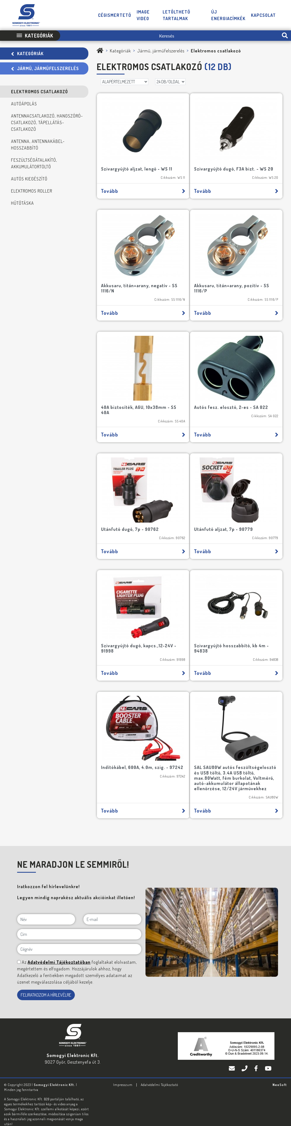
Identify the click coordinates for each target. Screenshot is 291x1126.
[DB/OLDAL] (170, 81)
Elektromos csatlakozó (39, 91)
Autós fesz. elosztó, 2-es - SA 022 (233, 400)
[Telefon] (245, 1059)
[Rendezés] (124, 81)
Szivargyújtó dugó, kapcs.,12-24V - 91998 (140, 636)
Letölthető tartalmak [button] (176, 15)
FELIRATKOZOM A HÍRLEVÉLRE (46, 986)
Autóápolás (24, 104)
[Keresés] (169, 35)
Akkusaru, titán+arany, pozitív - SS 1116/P (233, 283)
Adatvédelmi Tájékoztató (159, 1076)
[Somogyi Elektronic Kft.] (100, 51)
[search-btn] (285, 35)
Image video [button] (143, 15)
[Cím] (79, 925)
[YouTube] (268, 1059)
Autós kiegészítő (29, 179)
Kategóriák (27, 53)
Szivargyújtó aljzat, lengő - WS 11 (138, 166)
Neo (280, 1076)
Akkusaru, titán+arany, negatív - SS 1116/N (141, 283)
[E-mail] (112, 910)
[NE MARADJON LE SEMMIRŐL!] (19, 953)
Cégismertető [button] (114, 15)
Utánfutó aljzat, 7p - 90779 (225, 519)
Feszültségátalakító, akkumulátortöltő (34, 163)
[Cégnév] (79, 940)
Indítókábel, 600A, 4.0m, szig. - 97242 (136, 755)
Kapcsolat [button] (263, 15)
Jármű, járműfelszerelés (45, 68)
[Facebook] (256, 1059)
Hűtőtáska (22, 203)
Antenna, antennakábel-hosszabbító (38, 145)
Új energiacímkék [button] (228, 15)
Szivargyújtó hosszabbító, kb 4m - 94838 (233, 636)
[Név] (46, 910)
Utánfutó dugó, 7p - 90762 (131, 519)
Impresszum (123, 1076)
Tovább (143, 189)
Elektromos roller (31, 191)
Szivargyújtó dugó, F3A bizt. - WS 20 (235, 166)
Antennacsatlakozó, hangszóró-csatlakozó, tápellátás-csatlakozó (47, 122)
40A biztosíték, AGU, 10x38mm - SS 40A (140, 402)
